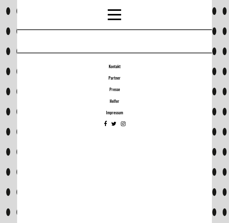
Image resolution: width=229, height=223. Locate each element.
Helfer (114, 101)
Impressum (114, 113)
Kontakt (115, 67)
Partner (114, 78)
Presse (114, 90)
